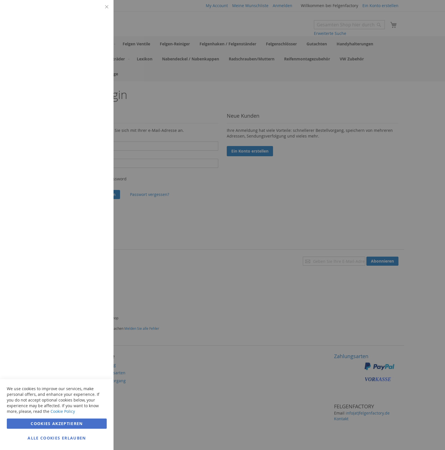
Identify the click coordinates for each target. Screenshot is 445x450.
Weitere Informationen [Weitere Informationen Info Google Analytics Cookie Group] (86, 189)
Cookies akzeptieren (57, 423)
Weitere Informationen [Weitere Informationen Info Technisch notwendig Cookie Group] (86, 47)
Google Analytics (98, 148)
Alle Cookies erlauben (57, 438)
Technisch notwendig (98, 11)
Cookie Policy (63, 411)
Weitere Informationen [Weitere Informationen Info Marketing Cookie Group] (86, 124)
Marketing (98, 71)
